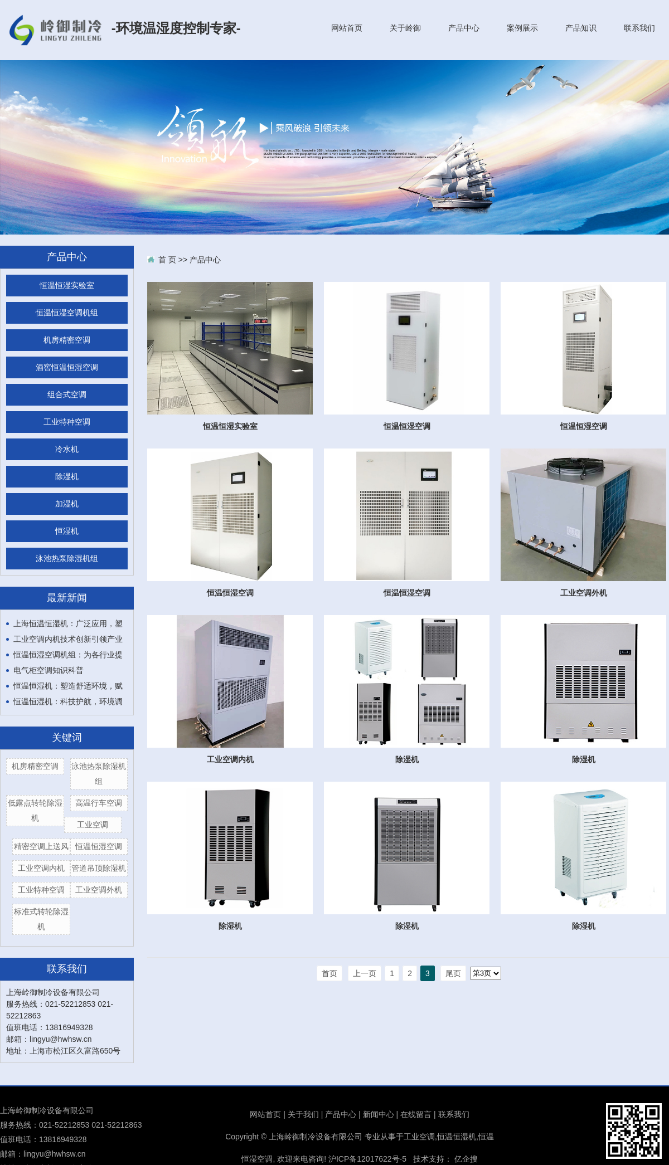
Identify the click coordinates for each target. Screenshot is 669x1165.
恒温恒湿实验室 (67, 285)
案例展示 (522, 27)
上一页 (364, 973)
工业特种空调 (66, 422)
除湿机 (67, 476)
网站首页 (346, 27)
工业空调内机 (41, 868)
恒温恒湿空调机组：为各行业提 (68, 654)
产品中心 (463, 27)
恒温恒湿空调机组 (67, 313)
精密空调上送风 (41, 846)
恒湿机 (67, 531)
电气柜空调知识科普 (48, 670)
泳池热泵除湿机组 (67, 558)
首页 (329, 973)
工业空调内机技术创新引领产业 (68, 639)
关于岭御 (405, 27)
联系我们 (639, 27)
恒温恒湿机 (456, 1136)
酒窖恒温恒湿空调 (67, 367)
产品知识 (581, 27)
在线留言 (416, 1114)
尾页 (453, 973)
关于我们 (303, 1114)
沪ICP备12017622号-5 (367, 1158)
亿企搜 (466, 1158)
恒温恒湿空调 (98, 846)
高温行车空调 (98, 802)
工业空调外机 (98, 889)
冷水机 (67, 449)
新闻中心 (378, 1114)
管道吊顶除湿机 (98, 868)
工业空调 (92, 824)
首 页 (167, 259)
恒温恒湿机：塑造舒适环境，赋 (68, 685)
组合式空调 (66, 395)
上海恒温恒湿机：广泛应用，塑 (68, 623)
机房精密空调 (66, 340)
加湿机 (67, 504)
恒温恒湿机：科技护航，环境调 (68, 701)
